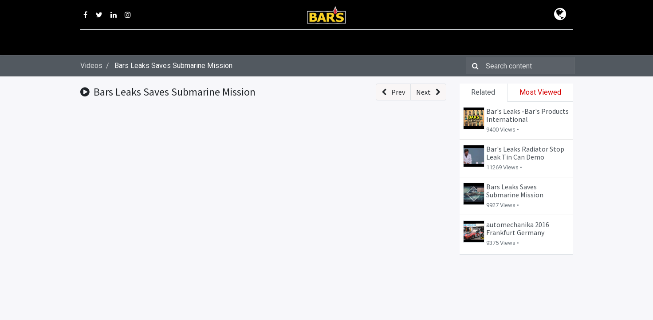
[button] (393, 92)
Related (483, 92)
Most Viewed (540, 92)
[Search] (473, 65)
